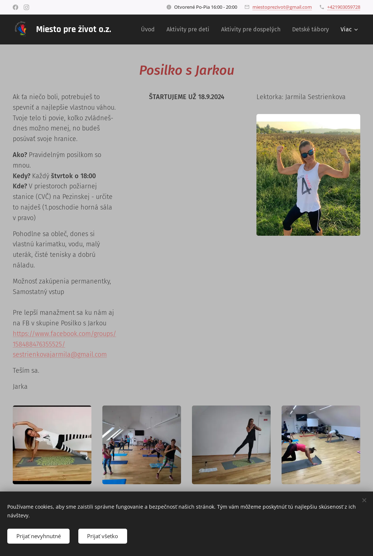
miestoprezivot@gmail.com (282, 7)
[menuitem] (150, 29)
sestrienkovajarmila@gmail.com (60, 355)
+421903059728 (343, 7)
